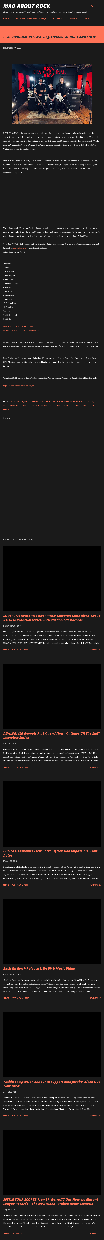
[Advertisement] (52, 510)
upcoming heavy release (81, 405)
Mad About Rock (26, 6)
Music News (9, 405)
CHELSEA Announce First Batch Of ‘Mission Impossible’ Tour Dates (50, 853)
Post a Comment (20, 649)
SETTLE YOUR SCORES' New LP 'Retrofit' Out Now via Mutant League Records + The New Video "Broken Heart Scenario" (50, 1201)
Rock (32, 405)
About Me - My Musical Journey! (31, 18)
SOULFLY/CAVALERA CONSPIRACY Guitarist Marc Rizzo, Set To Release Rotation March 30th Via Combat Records (52, 617)
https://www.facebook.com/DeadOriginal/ (19, 386)
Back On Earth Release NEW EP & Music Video (39, 968)
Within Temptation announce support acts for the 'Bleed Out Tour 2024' (51, 1083)
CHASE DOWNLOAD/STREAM (20, 327)
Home (6, 18)
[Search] (92, 5)
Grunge (44, 401)
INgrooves (69, 401)
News (86, 18)
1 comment (17, 1233)
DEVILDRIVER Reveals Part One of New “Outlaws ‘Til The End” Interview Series (51, 735)
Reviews (73, 18)
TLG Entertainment (58, 405)
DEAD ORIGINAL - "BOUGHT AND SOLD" (21, 331)
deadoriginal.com (19, 248)
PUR (5, 327)
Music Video (22, 405)
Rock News (41, 405)
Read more (95, 649)
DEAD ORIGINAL (31, 401)
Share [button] (6, 409)
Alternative (17, 401)
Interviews (57, 18)
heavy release (56, 401)
